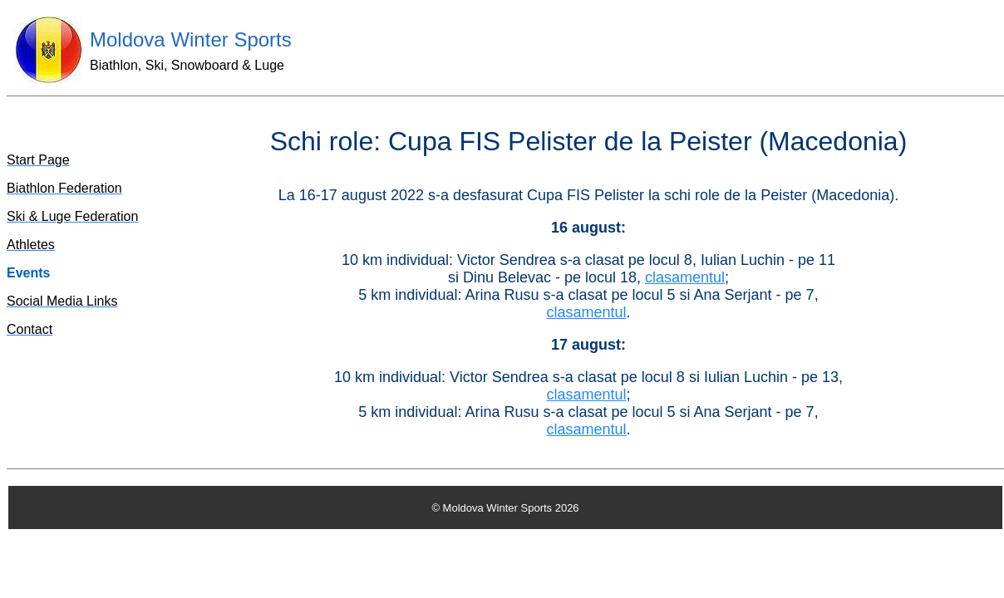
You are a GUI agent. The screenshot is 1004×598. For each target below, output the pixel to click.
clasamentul (685, 277)
